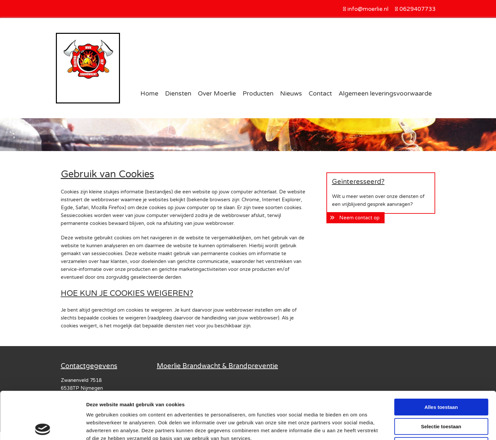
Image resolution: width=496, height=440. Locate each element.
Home (149, 93)
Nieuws (291, 93)
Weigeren (441, 398)
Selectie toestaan (441, 379)
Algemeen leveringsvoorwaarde (385, 93)
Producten (258, 93)
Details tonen (355, 427)
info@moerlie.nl (368, 9)
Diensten (178, 93)
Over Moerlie (217, 93)
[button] (355, 217)
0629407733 (417, 9)
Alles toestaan (441, 360)
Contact (320, 93)
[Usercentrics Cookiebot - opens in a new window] (42, 427)
